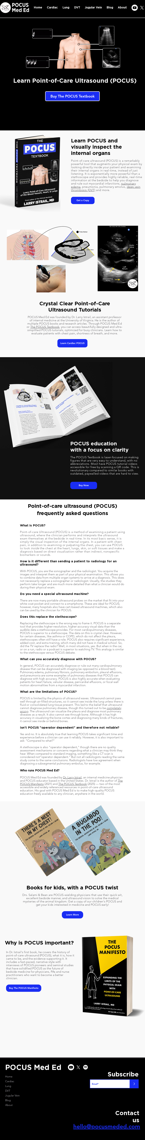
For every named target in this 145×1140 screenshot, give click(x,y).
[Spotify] (85, 1067)
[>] (134, 1083)
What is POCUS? (32, 525)
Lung (8, 1086)
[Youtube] (135, 8)
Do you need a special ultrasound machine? (54, 594)
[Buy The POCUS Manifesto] (23, 988)
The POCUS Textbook (44, 327)
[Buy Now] (83, 485)
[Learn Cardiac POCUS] (72, 343)
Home (8, 1076)
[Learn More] (72, 914)
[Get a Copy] (83, 200)
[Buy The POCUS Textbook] (72, 96)
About (9, 1105)
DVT (7, 1090)
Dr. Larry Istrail (72, 777)
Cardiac (9, 1081)
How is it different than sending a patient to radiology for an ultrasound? (68, 562)
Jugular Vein (12, 1095)
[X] (142, 8)
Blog (8, 1100)
